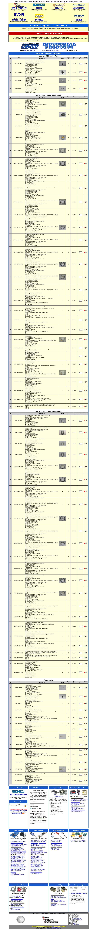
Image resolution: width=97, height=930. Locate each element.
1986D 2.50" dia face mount (18, 853)
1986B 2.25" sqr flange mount (18, 851)
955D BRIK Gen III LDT (37, 853)
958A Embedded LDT (36, 873)
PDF (78, 924)
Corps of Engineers (16, 870)
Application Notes (58, 796)
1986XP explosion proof (17, 865)
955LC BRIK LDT (35, 856)
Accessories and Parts (36, 872)
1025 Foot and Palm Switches (78, 841)
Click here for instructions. (38, 818)
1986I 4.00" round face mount (18, 860)
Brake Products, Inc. (56, 927)
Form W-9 (75, 923)
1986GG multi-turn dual (16, 858)
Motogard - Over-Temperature (58, 904)
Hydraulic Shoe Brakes (17, 899)
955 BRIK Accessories (36, 858)
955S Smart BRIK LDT (36, 857)
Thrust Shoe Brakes (16, 896)
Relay (52, 899)
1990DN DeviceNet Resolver (78, 800)
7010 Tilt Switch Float (56, 843)
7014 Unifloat (54, 844)
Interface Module (75, 802)
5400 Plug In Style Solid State (58, 897)
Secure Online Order (18, 794)
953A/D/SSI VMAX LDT (37, 845)
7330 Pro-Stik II (55, 849)
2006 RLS (13, 873)
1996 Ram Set (74, 807)
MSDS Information (15, 909)
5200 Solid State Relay (56, 896)
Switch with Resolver (16, 847)
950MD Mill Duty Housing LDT (38, 843)
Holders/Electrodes (55, 841)
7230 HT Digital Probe (56, 847)
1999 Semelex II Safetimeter (78, 840)
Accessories (34, 868)
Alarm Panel (54, 903)
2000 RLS (13, 872)
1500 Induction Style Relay (57, 895)
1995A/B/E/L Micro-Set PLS (78, 806)
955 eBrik (33, 849)
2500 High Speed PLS (76, 811)
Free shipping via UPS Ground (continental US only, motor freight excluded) (18, 812)
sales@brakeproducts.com (77, 919)
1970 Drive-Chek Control (17, 843)
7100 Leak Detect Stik (56, 845)
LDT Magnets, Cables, (36, 870)
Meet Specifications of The (18, 869)
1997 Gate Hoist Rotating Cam (18, 866)
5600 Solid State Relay (56, 900)
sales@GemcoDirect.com (52, 50)
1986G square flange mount (18, 857)
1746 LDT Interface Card (77, 798)
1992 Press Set (75, 804)
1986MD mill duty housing (17, 864)
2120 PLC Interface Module (78, 810)
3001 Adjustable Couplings (17, 874)
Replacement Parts (16, 900)
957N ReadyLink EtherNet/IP (38, 862)
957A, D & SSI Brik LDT (37, 865)
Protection (53, 905)
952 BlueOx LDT (35, 844)
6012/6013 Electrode (56, 840)
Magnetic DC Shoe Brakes (17, 903)
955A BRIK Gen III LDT (36, 851)
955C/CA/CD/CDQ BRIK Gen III (39, 852)
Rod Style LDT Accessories (38, 869)
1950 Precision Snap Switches (18, 841)
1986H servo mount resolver (18, 862)
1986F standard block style (17, 861)
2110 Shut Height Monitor (77, 808)
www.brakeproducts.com (76, 918)
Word (75, 924)
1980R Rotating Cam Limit (17, 845)
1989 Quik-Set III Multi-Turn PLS (79, 799)
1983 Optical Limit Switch (17, 848)
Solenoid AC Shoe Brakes (17, 907)
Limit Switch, (17, 868)
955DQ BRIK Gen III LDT (37, 855)
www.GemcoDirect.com (29, 50)
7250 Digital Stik (55, 848)
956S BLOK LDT (35, 861)
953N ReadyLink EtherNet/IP (38, 847)
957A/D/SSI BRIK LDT (36, 866)
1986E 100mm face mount (17, 856)
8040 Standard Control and (58, 901)
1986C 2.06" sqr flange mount (18, 852)
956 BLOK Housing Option (37, 860)
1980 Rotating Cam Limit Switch (19, 844)
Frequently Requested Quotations (78, 893)
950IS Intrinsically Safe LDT (38, 841)
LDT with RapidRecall (36, 848)
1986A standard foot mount (17, 849)
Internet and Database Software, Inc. (54, 928)
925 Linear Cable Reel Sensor (38, 840)
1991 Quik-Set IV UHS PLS (78, 803)
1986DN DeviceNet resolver (18, 855)
